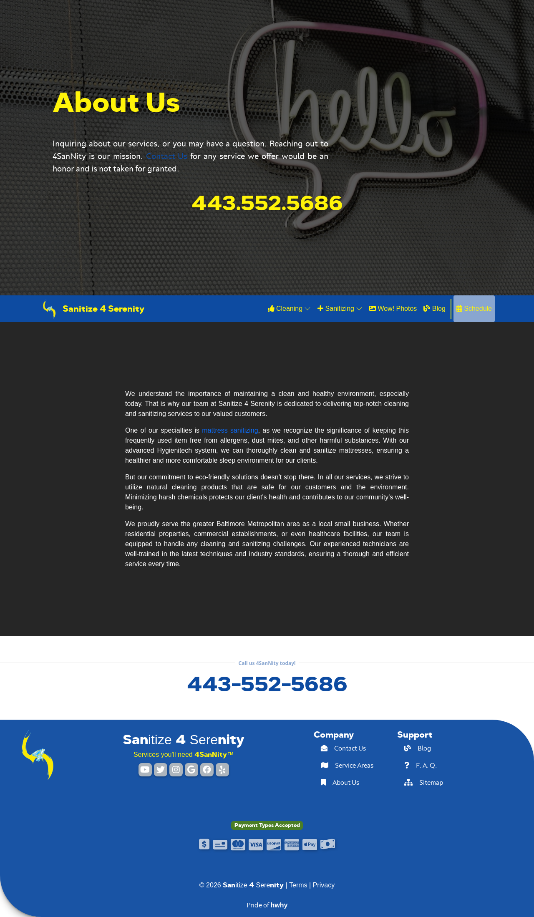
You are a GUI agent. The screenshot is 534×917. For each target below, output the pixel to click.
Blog (434, 308)
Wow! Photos (393, 308)
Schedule (474, 308)
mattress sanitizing (230, 430)
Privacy (324, 885)
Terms (298, 885)
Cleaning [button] (289, 308)
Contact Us (167, 156)
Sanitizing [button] (340, 308)
